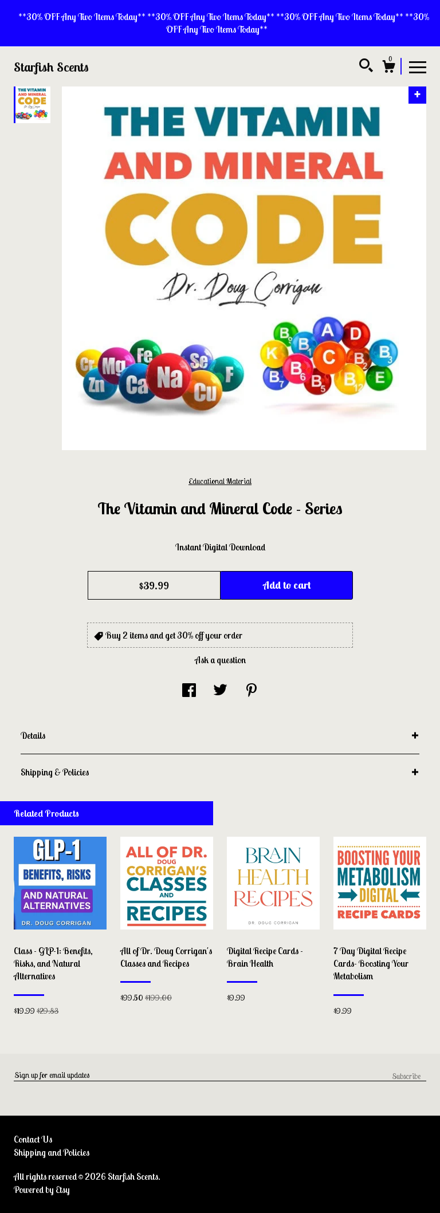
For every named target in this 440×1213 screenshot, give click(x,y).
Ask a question (220, 659)
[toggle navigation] (417, 66)
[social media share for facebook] (189, 690)
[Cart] (388, 68)
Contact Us (33, 1139)
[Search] (366, 67)
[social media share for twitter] (220, 690)
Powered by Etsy (42, 1189)
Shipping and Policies (51, 1152)
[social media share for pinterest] (251, 690)
